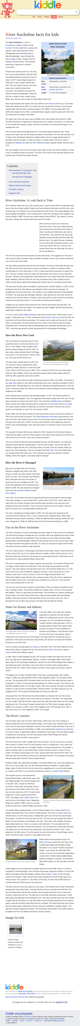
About (22, 1021)
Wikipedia (31, 1019)
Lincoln (8, 652)
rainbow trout (60, 729)
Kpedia (54, 17)
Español (60, 17)
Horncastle (54, 404)
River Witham (37, 143)
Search (76, 12)
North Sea (58, 89)
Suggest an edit (61, 1002)
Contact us (37, 1021)
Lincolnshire (10, 45)
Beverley (32, 344)
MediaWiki (61, 1019)
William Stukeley (30, 315)
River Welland (25, 490)
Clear (72, 12)
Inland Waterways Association (47, 416)
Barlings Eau (20, 143)
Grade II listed (58, 771)
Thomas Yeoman (51, 317)
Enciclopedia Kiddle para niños (54, 1021)
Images (40, 17)
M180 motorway (45, 842)
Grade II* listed (51, 874)
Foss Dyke (68, 404)
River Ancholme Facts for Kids (17, 997)
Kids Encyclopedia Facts (13, 38)
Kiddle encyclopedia (25, 991)
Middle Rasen (57, 401)
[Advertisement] (40, 25)
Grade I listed (63, 813)
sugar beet (12, 383)
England (18, 45)
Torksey (35, 647)
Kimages (46, 17)
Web (34, 17)
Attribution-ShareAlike (27, 993)
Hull (7, 346)
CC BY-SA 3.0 (27, 1016)
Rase (26, 53)
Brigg (67, 75)
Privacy (29, 1021)
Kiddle (8, 1021)
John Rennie (50, 104)
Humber (51, 89)
